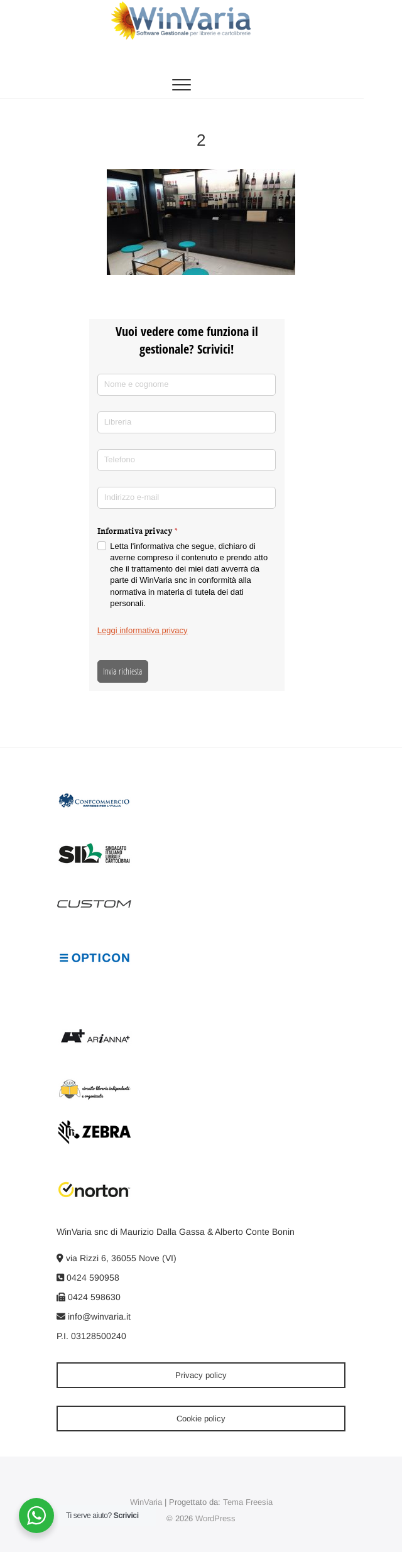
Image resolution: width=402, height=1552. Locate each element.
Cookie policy (201, 1418)
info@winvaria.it (94, 1316)
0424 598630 (89, 1297)
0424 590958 (88, 1278)
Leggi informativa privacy (142, 630)
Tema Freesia (248, 1502)
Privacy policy (201, 1375)
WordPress (215, 1518)
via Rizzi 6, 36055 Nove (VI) (117, 1258)
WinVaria (146, 1502)
